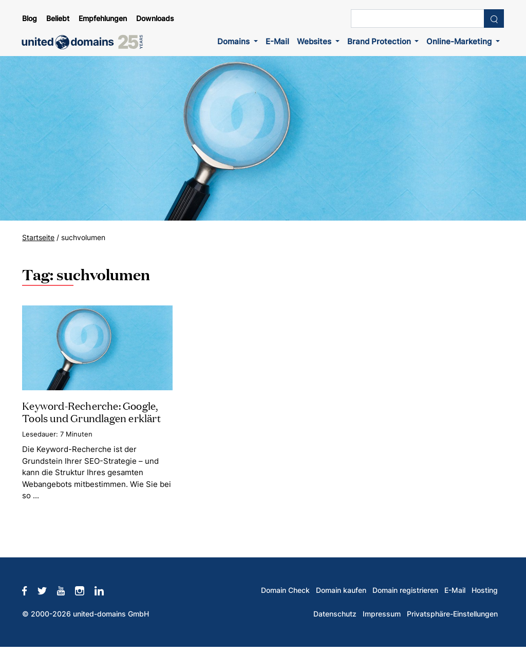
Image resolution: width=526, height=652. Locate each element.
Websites (315, 41)
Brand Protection (380, 41)
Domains (234, 41)
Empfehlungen (103, 18)
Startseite (38, 237)
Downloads (155, 18)
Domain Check (285, 590)
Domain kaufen (341, 590)
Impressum (382, 614)
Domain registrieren (405, 590)
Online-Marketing (460, 41)
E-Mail (277, 41)
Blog (29, 18)
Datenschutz (334, 614)
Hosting (485, 590)
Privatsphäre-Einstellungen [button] (452, 614)
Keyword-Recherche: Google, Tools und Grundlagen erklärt (91, 411)
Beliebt (57, 18)
